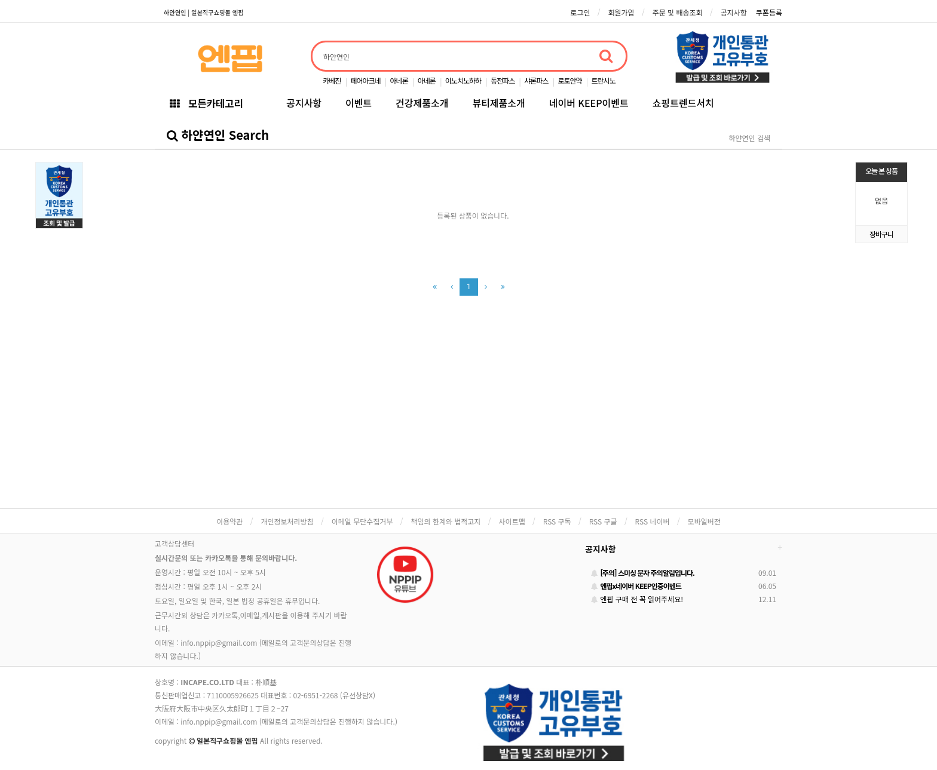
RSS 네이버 (652, 521)
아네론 (399, 80)
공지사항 (734, 12)
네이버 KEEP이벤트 (589, 103)
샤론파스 (536, 80)
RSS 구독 (557, 521)
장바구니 (881, 234)
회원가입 (621, 12)
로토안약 (569, 80)
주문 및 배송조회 (678, 12)
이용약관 (229, 521)
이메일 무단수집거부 (362, 521)
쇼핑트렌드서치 (683, 103)
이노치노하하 (463, 80)
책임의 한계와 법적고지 (445, 521)
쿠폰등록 (769, 12)
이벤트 (358, 103)
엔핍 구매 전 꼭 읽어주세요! (637, 599)
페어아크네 (365, 80)
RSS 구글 (603, 521)
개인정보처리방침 (287, 521)
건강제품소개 (422, 103)
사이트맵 (512, 521)
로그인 (580, 12)
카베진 (332, 80)
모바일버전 (704, 521)
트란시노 (604, 80)
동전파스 (503, 80)
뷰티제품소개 (498, 103)
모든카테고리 (206, 103)
